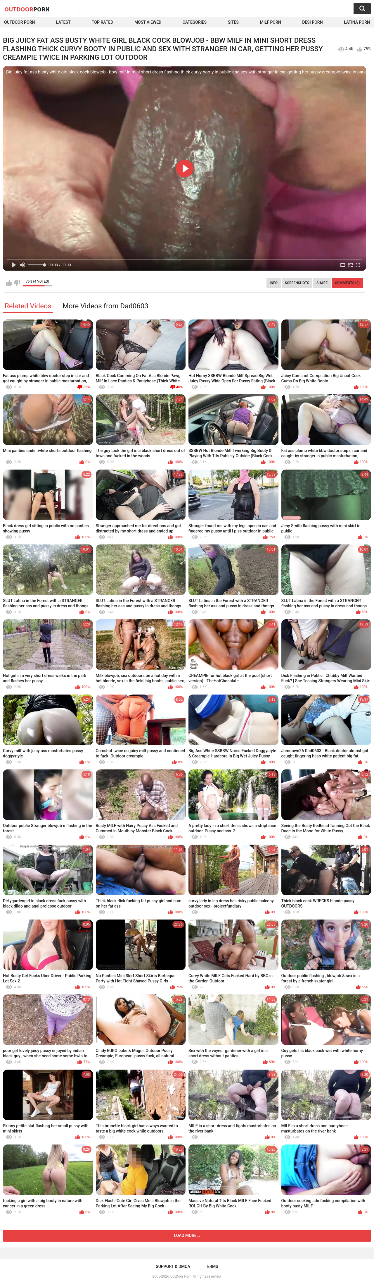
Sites (233, 22)
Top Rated (102, 22)
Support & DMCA (173, 1266)
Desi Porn (312, 22)
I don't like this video (17, 283)
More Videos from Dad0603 (105, 306)
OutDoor (27, 9)
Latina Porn (357, 22)
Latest (63, 22)
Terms (211, 1266)
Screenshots (297, 283)
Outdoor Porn (19, 22)
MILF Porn (270, 22)
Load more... (187, 1235)
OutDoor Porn (180, 1276)
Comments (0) (347, 283)
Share (322, 283)
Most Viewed (147, 22)
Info (274, 283)
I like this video (9, 283)
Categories (195, 22)
